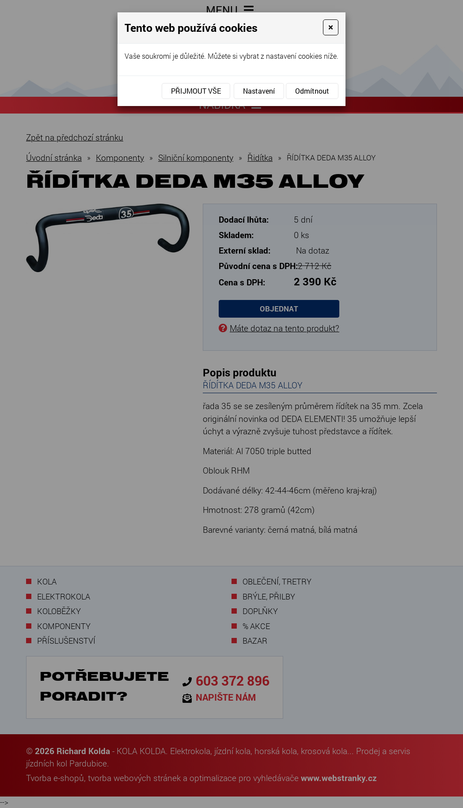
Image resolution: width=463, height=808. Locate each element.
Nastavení (259, 90)
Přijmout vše (196, 90)
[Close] (330, 27)
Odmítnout (312, 90)
